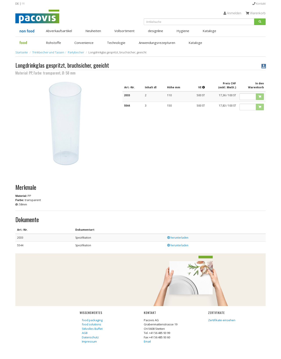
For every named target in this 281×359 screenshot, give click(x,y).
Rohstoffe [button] (53, 42)
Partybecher (76, 52)
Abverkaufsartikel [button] (59, 31)
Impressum (89, 341)
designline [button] (155, 31)
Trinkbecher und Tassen (48, 52)
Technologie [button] (116, 42)
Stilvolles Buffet (92, 329)
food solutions (91, 324)
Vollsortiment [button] (124, 31)
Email (147, 341)
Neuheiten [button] (93, 31)
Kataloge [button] (209, 31)
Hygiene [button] (183, 31)
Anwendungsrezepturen (157, 42)
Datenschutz (90, 337)
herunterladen (177, 237)
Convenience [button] (84, 42)
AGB (85, 333)
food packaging (92, 320)
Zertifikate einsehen (221, 320)
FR (23, 3)
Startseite (21, 52)
